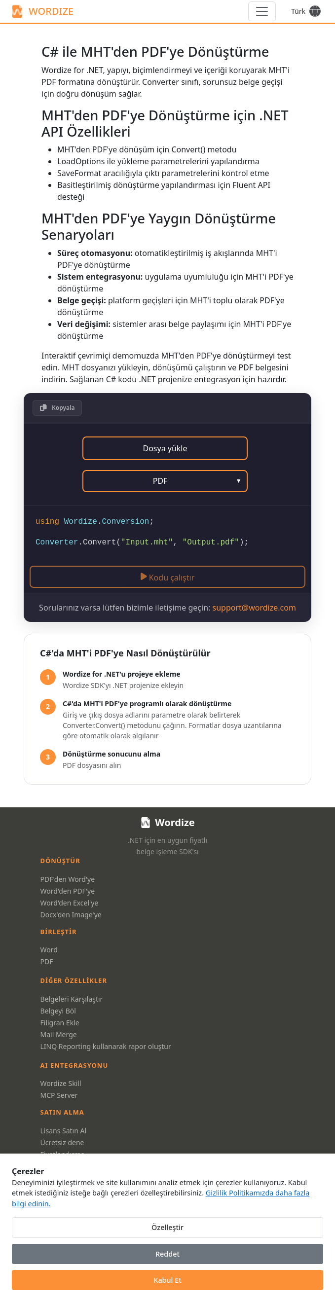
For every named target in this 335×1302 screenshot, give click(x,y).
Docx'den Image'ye (71, 914)
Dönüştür (60, 860)
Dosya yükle (165, 448)
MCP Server (59, 1095)
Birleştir (58, 931)
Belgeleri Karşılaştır (71, 999)
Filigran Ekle (59, 1022)
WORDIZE (42, 11)
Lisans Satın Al (63, 1130)
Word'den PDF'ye (67, 891)
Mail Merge (58, 1034)
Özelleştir (167, 1227)
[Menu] (262, 11)
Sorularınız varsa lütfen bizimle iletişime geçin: (167, 607)
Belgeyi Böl (58, 1010)
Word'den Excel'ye (69, 902)
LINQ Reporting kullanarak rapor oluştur (105, 1046)
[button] (57, 408)
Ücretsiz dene (62, 1142)
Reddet (167, 1254)
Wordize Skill (60, 1083)
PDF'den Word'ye (67, 879)
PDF (46, 961)
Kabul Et (167, 1280)
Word (49, 949)
